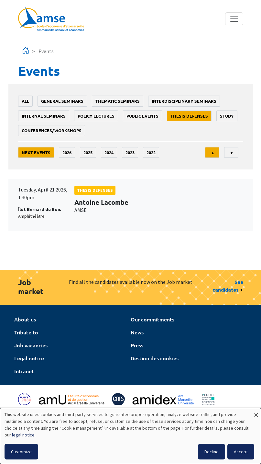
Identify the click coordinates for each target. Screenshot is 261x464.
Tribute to (26, 332)
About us (25, 319)
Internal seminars (44, 116)
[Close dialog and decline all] (256, 412)
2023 (130, 152)
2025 (87, 152)
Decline (211, 452)
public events (142, 116)
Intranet (24, 371)
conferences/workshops (52, 130)
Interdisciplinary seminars (184, 101)
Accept (241, 452)
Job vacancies (31, 345)
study (227, 116)
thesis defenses (189, 116)
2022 (151, 152)
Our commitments (152, 319)
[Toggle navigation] (234, 18)
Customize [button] (21, 452)
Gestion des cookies (155, 358)
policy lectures (96, 116)
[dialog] (130, 436)
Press (137, 345)
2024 (109, 152)
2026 (66, 152)
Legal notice (29, 358)
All (25, 101)
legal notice (23, 435)
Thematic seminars (117, 101)
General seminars (62, 101)
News (137, 332)
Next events (36, 152)
